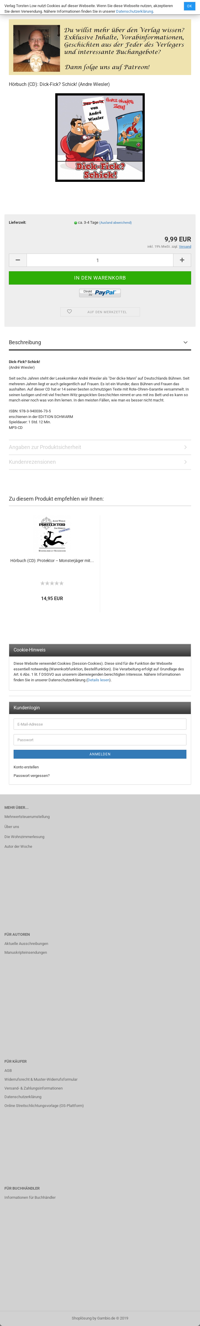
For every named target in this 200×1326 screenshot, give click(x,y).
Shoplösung (82, 1318)
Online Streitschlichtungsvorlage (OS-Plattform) (44, 1105)
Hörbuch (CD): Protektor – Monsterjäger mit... (52, 560)
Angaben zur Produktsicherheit (45, 447)
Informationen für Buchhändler (30, 1197)
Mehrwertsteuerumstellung (27, 816)
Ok (189, 6)
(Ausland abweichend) (115, 223)
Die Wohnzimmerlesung (24, 837)
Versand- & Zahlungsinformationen (33, 1088)
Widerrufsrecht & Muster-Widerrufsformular (40, 1079)
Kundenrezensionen (32, 462)
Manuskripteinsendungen (25, 952)
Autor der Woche (18, 846)
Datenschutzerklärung (134, 11)
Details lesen (98, 680)
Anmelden (100, 754)
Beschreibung (25, 342)
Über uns (11, 826)
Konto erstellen (26, 767)
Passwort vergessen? (32, 775)
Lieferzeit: (17, 222)
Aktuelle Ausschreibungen (26, 943)
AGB (8, 1070)
